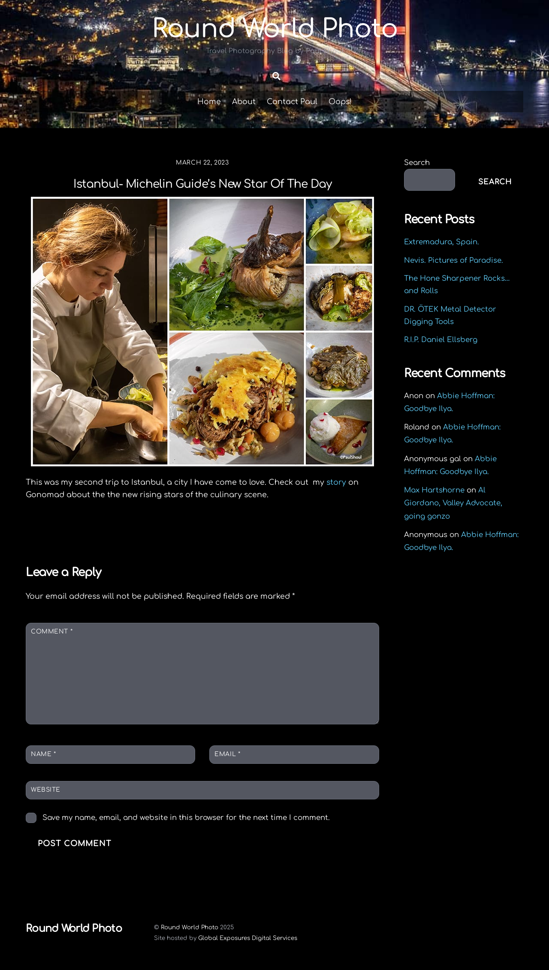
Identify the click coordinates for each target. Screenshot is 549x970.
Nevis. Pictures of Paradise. (453, 260)
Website (45, 790)
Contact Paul (292, 101)
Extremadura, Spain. (441, 242)
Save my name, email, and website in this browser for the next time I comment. (186, 818)
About (244, 101)
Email (227, 754)
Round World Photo (189, 927)
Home (209, 101)
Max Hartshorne (434, 490)
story (337, 482)
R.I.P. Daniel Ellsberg (440, 340)
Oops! (340, 101)
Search (417, 163)
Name (43, 754)
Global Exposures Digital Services (247, 938)
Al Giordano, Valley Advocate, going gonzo (453, 503)
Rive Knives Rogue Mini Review (108, 532)
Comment (51, 631)
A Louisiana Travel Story (309, 532)
